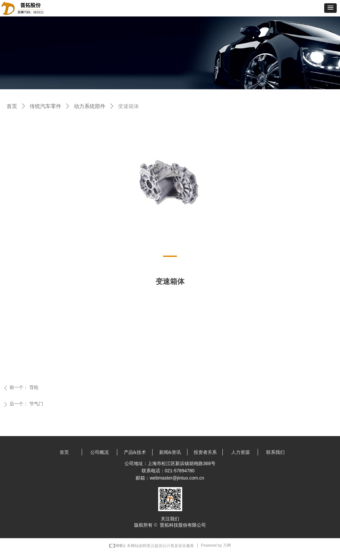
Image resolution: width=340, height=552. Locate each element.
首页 (12, 106)
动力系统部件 (89, 106)
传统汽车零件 (45, 106)
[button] (330, 8)
